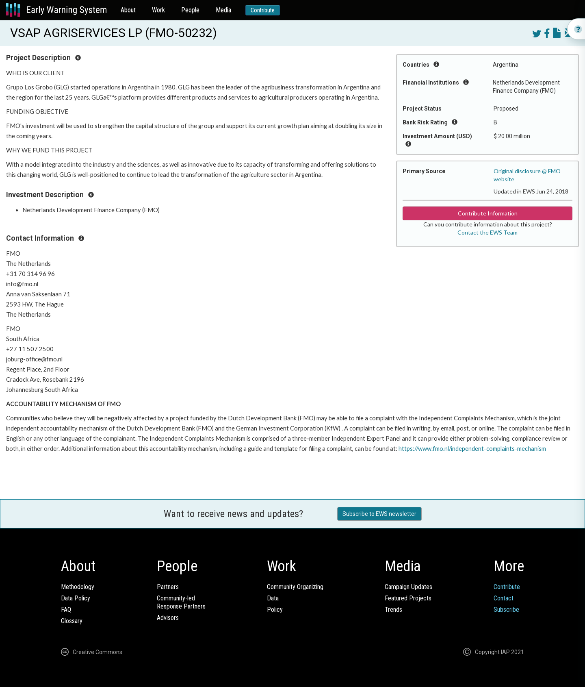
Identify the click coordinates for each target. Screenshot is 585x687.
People (190, 10)
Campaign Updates (408, 587)
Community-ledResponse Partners (181, 602)
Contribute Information (488, 213)
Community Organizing (295, 587)
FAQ (66, 609)
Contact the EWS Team (487, 232)
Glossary (71, 621)
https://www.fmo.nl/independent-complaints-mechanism (472, 448)
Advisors (168, 618)
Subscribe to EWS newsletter (379, 514)
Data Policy (75, 598)
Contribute (263, 10)
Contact (504, 598)
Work (158, 10)
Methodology (77, 587)
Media (223, 10)
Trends (393, 609)
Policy (275, 609)
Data (273, 598)
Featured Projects (408, 598)
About (128, 10)
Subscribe (506, 609)
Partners (168, 587)
